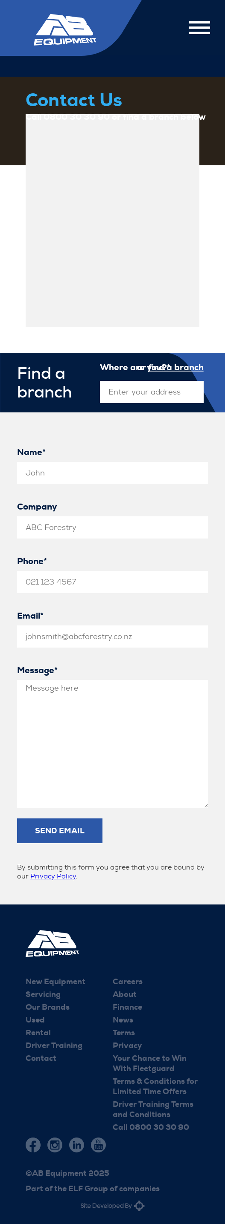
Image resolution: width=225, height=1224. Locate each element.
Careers (128, 981)
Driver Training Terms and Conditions (153, 1109)
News (123, 1020)
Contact (41, 1058)
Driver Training (54, 1045)
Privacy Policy (53, 876)
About (125, 994)
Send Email (60, 831)
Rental (38, 1033)
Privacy (127, 1045)
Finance (127, 1007)
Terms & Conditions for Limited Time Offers (155, 1086)
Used (35, 1020)
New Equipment (55, 981)
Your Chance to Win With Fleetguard (150, 1063)
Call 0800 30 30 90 (151, 1127)
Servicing (43, 994)
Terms (124, 1033)
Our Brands (48, 1007)
